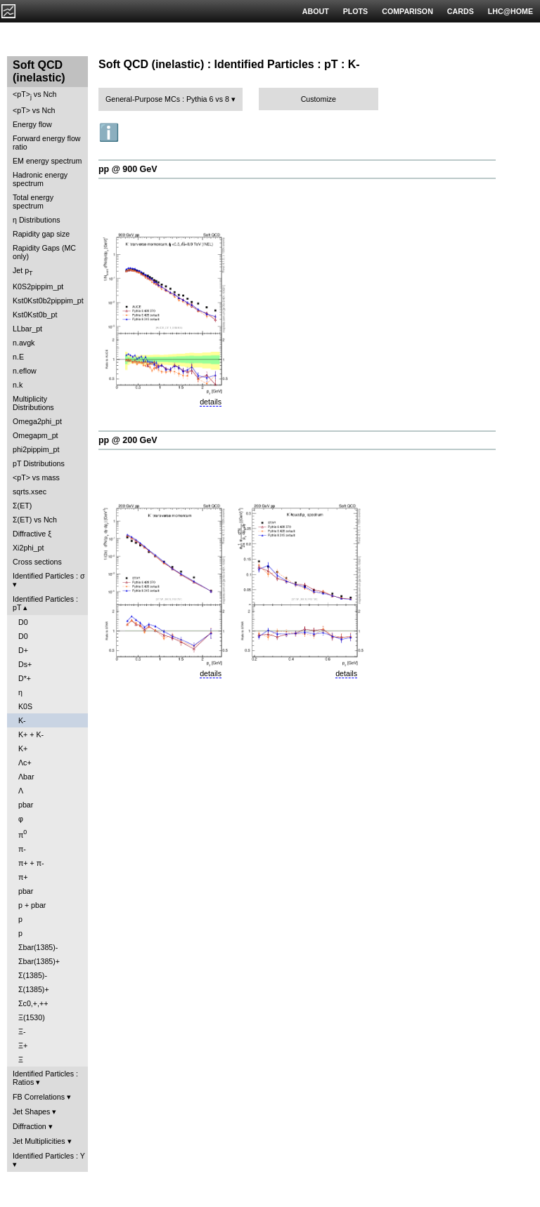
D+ (23, 650)
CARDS (460, 11)
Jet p (23, 271)
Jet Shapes (31, 1111)
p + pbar (32, 905)
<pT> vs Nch (34, 95)
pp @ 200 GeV (128, 440)
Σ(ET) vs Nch (35, 519)
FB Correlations (39, 1097)
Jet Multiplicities (39, 1141)
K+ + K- (31, 734)
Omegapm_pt (35, 435)
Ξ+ (22, 1045)
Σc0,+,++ (33, 1003)
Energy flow (32, 124)
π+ (23, 877)
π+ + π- (31, 863)
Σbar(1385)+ (39, 961)
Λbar (26, 776)
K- (22, 720)
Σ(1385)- (32, 975)
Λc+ (25, 762)
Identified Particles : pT (45, 603)
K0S (25, 706)
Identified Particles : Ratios (45, 1077)
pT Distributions (39, 463)
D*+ (24, 678)
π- (22, 849)
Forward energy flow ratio (47, 142)
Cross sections (37, 562)
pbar (25, 804)
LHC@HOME (510, 11)
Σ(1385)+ (33, 989)
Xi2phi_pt (28, 547)
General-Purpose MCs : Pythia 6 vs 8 (167, 99)
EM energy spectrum (47, 161)
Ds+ (25, 664)
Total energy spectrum (33, 201)
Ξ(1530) (31, 1017)
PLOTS (355, 11)
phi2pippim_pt (36, 449)
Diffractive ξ (32, 533)
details (210, 401)
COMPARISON (407, 11)
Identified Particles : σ (49, 576)
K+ (22, 748)
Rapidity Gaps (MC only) (44, 252)
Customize (318, 99)
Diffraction (29, 1126)
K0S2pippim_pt (38, 286)
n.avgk (23, 342)
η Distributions (36, 220)
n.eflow (25, 371)
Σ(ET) (22, 505)
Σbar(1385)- (38, 947)
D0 (23, 622)
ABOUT (315, 11)
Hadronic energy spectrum (40, 179)
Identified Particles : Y (49, 1156)
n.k (17, 385)
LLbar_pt (27, 328)
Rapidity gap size (41, 234)
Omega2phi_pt (37, 421)
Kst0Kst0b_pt (35, 314)
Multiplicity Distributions (33, 403)
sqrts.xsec (29, 491)
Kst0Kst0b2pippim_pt (48, 300)
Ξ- (21, 1031)
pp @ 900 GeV (128, 169)
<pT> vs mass (36, 477)
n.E (18, 356)
